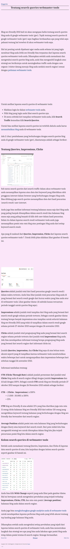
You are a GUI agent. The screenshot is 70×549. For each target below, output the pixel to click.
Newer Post (3, 538)
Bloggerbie (4, 4)
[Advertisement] (35, 20)
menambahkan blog (10, 129)
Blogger (28, 544)
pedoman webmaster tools (19, 70)
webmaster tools (33, 110)
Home (35, 538)
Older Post (66, 538)
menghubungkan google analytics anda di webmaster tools (40, 510)
